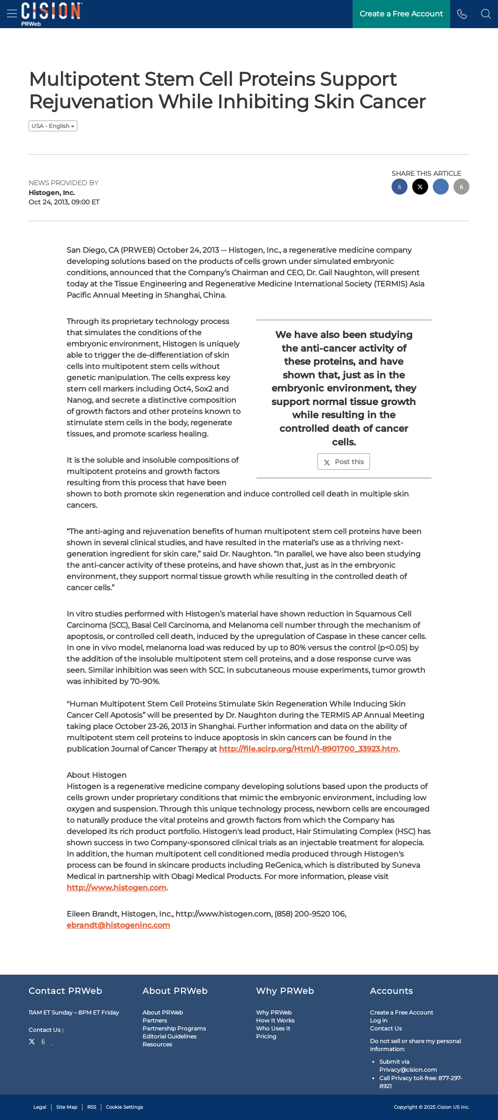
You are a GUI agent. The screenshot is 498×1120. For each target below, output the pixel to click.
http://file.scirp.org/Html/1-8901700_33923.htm (308, 748)
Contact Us (46, 1030)
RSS (91, 1107)
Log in (378, 1020)
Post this (344, 462)
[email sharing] (461, 188)
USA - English (53, 125)
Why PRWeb (274, 1012)
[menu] (12, 14)
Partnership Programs (174, 1028)
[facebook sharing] (399, 188)
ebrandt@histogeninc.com (118, 925)
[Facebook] (43, 1040)
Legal (39, 1107)
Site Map (66, 1107)
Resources (157, 1044)
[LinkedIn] (52, 1040)
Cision (444, 1107)
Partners (155, 1020)
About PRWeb (163, 1012)
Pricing (266, 1036)
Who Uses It (273, 1028)
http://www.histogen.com (116, 887)
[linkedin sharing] (441, 188)
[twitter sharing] (420, 188)
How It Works (275, 1020)
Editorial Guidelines (169, 1036)
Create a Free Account (401, 1012)
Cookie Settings (124, 1107)
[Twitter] (33, 1040)
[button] (486, 14)
